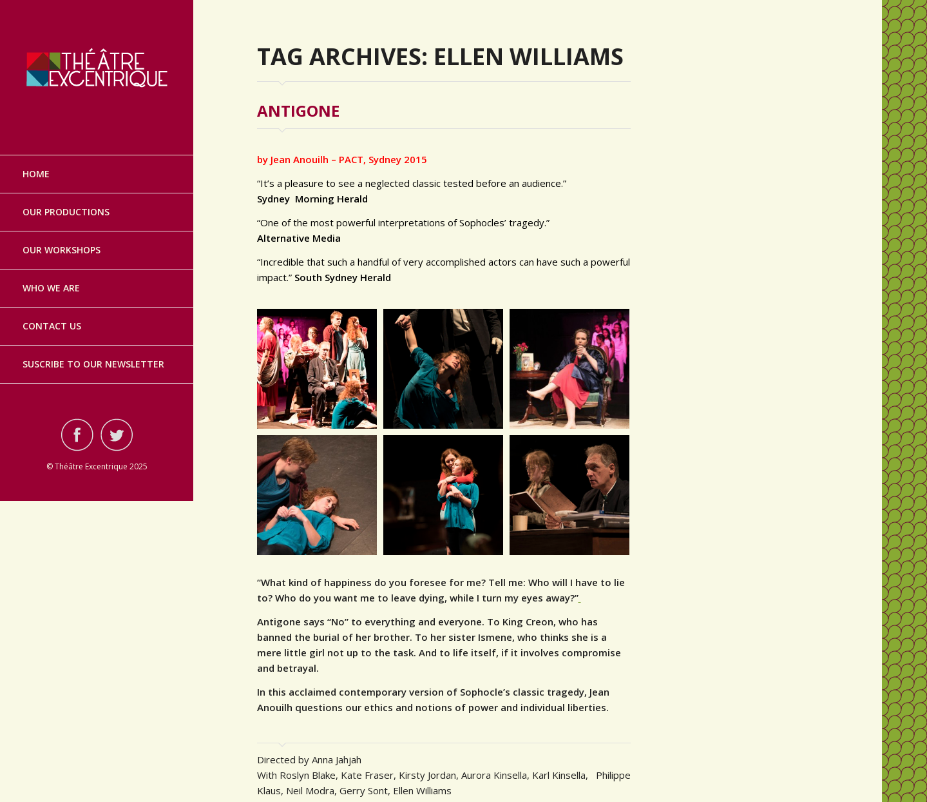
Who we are (51, 276)
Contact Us (52, 314)
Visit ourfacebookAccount (77, 423)
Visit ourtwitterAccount (116, 423)
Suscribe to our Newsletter (93, 352)
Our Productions (66, 200)
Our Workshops (61, 238)
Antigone (298, 110)
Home (36, 162)
